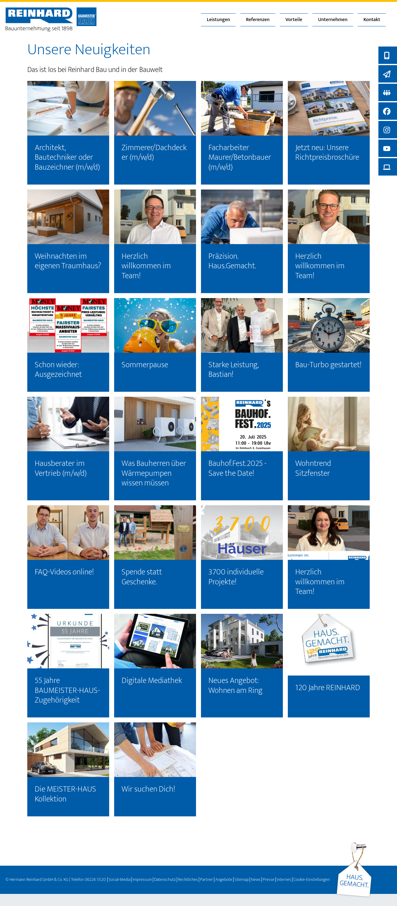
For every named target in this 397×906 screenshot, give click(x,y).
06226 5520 (95, 879)
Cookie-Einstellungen (311, 879)
